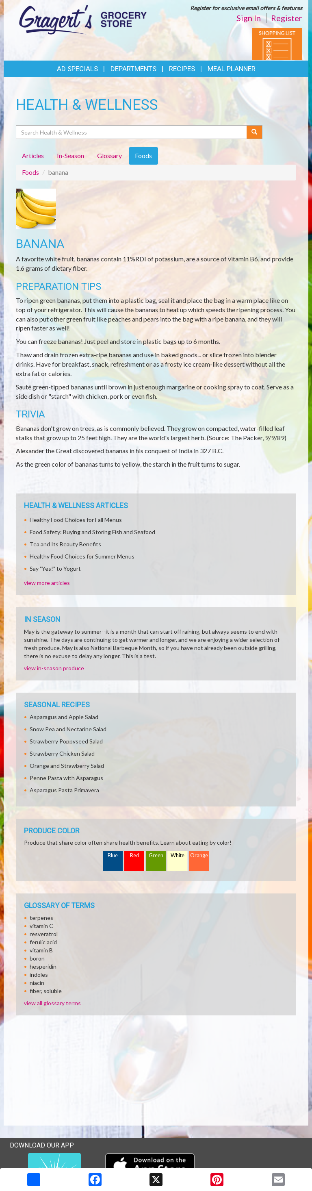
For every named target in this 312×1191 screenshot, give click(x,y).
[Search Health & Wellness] (132, 132)
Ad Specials (77, 69)
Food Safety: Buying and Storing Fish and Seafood (92, 531)
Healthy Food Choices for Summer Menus (82, 556)
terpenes (41, 917)
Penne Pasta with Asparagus (66, 777)
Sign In (248, 18)
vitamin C (41, 925)
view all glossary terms (52, 1003)
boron (37, 958)
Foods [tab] (143, 155)
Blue (113, 855)
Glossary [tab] (109, 155)
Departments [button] (133, 69)
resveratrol (44, 933)
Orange (199, 855)
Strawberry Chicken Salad (62, 753)
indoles (39, 974)
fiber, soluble (46, 990)
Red (134, 855)
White (177, 855)
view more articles (47, 582)
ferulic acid (43, 942)
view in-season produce (54, 668)
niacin (37, 982)
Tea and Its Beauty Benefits (65, 544)
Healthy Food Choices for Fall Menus (76, 519)
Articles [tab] (33, 155)
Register (286, 18)
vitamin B (41, 950)
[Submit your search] (254, 132)
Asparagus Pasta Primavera (64, 790)
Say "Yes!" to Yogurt (55, 568)
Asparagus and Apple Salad (64, 716)
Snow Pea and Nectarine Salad (68, 729)
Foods (30, 172)
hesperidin (43, 966)
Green (156, 855)
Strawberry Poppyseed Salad (66, 741)
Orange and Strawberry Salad (67, 765)
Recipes (182, 69)
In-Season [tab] (70, 155)
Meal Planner (232, 69)
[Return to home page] (83, 18)
